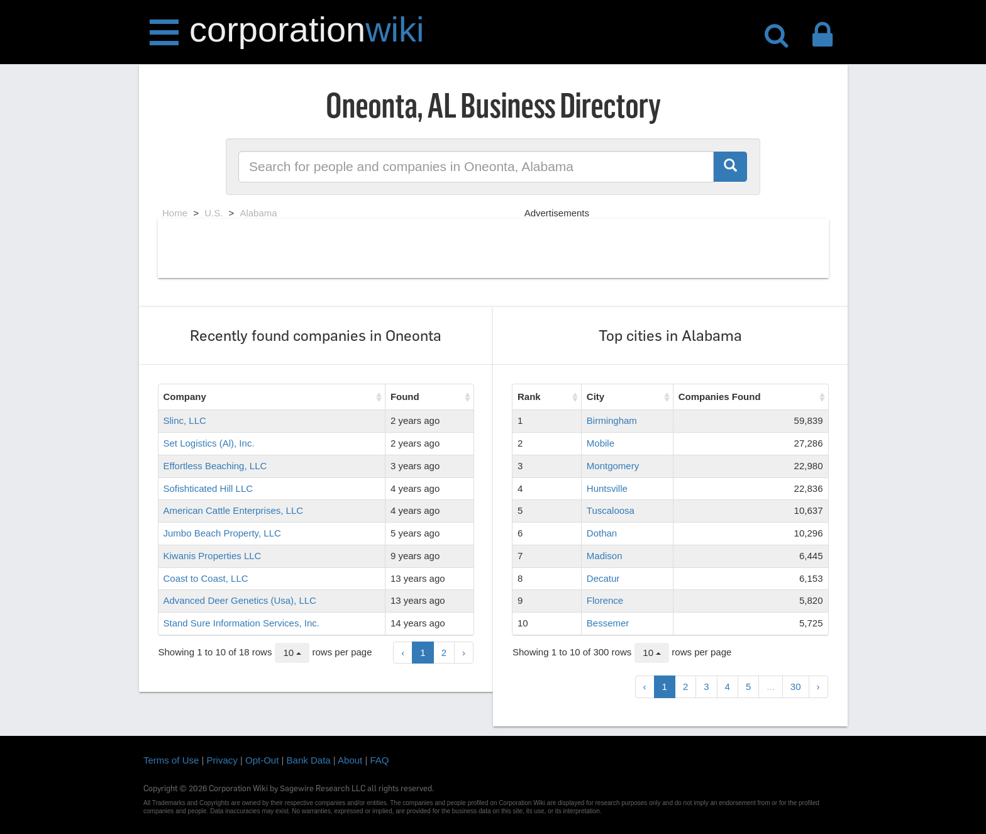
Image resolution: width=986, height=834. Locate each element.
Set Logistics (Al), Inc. (209, 443)
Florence (605, 600)
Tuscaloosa (610, 510)
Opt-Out (262, 760)
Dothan (602, 533)
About (350, 760)
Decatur (603, 578)
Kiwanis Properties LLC (212, 555)
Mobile (600, 443)
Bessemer (608, 623)
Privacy (222, 760)
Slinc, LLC (184, 420)
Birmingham (612, 420)
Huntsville (607, 488)
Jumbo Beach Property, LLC (222, 533)
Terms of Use (171, 760)
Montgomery (613, 465)
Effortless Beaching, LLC (215, 465)
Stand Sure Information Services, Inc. (241, 623)
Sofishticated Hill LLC (208, 488)
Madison (605, 555)
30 (795, 686)
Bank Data (309, 760)
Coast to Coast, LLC (205, 578)
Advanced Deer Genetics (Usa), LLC (239, 600)
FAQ (379, 760)
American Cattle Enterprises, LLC (233, 510)
